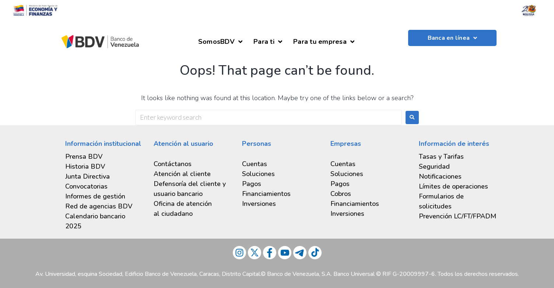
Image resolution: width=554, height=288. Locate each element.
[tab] (104, 196)
